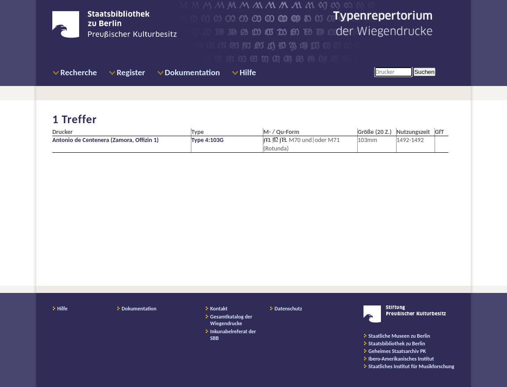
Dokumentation (192, 72)
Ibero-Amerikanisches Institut (401, 359)
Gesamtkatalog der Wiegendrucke (231, 320)
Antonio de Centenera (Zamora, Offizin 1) (105, 140)
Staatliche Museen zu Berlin (399, 336)
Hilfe (248, 72)
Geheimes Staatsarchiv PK (397, 351)
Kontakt (219, 308)
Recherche (78, 72)
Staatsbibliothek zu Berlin (396, 343)
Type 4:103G (207, 140)
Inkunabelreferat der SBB (233, 334)
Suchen (424, 72)
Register (131, 72)
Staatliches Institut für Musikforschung (411, 366)
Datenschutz (288, 308)
